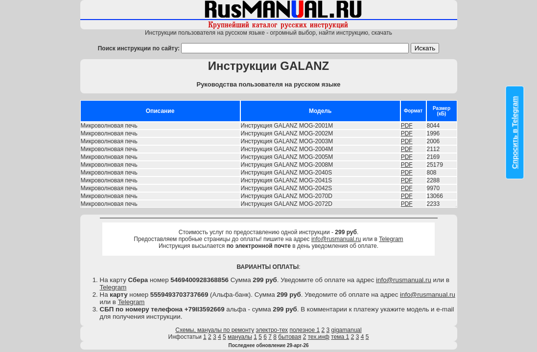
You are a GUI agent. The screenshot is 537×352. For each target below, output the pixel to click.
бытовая (289, 336)
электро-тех (272, 330)
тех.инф (318, 336)
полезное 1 (304, 330)
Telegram (391, 239)
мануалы (240, 336)
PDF (407, 125)
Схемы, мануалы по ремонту (214, 330)
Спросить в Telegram (515, 132)
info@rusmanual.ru (336, 239)
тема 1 (340, 336)
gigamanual (346, 330)
